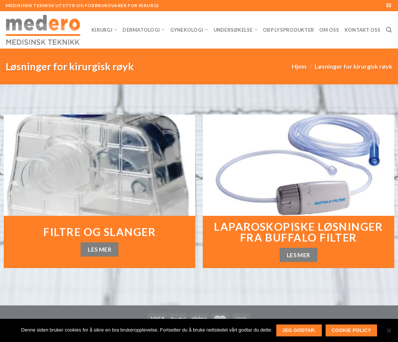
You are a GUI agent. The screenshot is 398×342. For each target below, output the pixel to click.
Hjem (299, 66)
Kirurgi (104, 29)
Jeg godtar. (299, 330)
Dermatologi (143, 29)
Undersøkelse (236, 29)
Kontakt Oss (363, 30)
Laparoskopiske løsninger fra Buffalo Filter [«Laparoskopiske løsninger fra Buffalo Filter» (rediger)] (298, 232)
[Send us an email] (388, 5)
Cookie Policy (351, 330)
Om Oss (329, 30)
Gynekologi (189, 29)
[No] (388, 333)
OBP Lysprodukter (288, 30)
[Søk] (389, 30)
